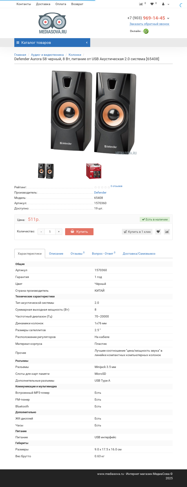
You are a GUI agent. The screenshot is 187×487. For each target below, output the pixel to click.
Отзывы (77, 253)
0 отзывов (116, 186)
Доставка (43, 4)
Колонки (75, 54)
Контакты (23, 4)
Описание (56, 253)
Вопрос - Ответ (103, 253)
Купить (79, 232)
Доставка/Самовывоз (139, 253)
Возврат (77, 4)
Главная (20, 54)
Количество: (26, 231)
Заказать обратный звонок (149, 24)
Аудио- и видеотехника (47, 54)
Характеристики (30, 253)
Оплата (60, 4)
